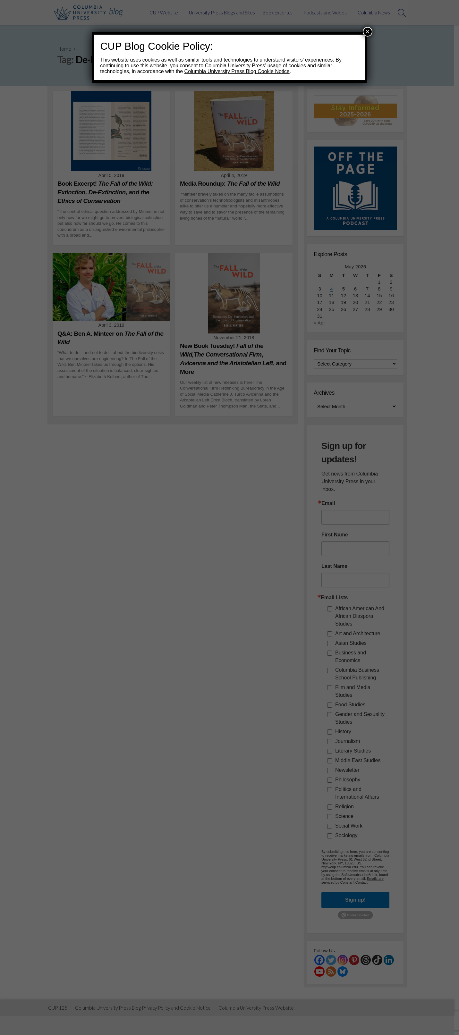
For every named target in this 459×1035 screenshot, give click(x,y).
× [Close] (367, 31)
